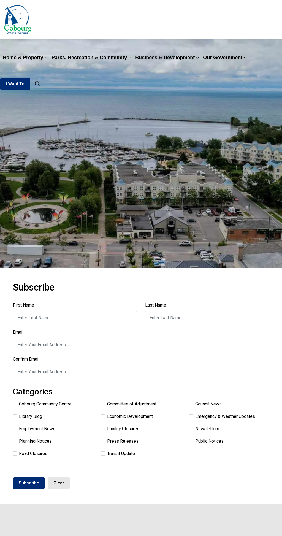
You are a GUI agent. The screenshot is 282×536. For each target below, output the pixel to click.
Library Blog (27, 416)
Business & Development (165, 57)
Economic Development (127, 416)
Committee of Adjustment (128, 404)
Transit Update (118, 453)
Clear (58, 483)
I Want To (15, 84)
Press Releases (120, 441)
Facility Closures (120, 428)
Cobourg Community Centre (42, 404)
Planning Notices (32, 441)
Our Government (222, 57)
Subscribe (29, 483)
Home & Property (23, 57)
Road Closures (30, 453)
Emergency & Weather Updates (222, 416)
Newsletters (204, 428)
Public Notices (206, 441)
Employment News (34, 428)
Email (18, 332)
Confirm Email (26, 359)
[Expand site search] (37, 84)
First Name (23, 305)
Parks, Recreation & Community (89, 57)
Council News (205, 404)
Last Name (155, 305)
